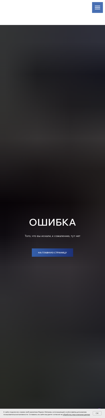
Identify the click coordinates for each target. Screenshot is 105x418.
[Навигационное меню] (97, 7)
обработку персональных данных (76, 414)
